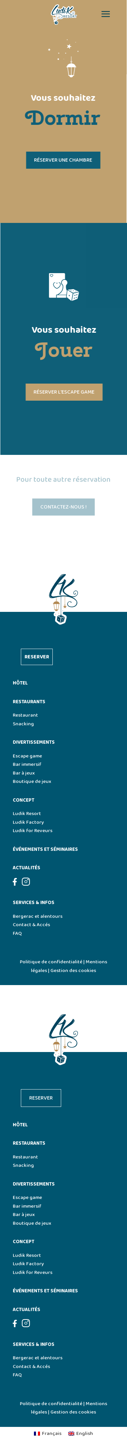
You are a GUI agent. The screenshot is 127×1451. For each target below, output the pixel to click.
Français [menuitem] (51, 1434)
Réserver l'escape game (65, 392)
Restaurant (25, 715)
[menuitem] (48, 1434)
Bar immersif (27, 764)
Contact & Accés (31, 925)
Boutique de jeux (32, 782)
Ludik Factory (28, 822)
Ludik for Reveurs (32, 831)
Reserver (37, 657)
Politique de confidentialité (51, 962)
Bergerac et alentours (37, 916)
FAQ (17, 934)
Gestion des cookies (73, 971)
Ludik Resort (27, 814)
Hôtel (20, 683)
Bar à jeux (24, 773)
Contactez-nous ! (63, 508)
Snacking (23, 724)
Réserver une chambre (62, 160)
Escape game (27, 756)
